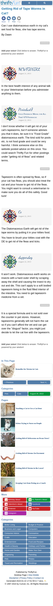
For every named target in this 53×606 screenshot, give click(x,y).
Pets (6, 394)
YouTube (34, 508)
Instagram (10, 513)
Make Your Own (35, 550)
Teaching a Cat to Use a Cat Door (29, 408)
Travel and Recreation (14, 563)
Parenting (32, 555)
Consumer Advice (12, 533)
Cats (19, 394)
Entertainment (10, 542)
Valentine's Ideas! (13, 504)
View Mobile (33, 575)
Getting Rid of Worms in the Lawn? (30, 468)
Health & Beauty (11, 546)
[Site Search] (44, 3)
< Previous (9, 382)
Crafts (7, 537)
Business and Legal (13, 529)
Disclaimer (13, 578)
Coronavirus (33, 533)
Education (33, 537)
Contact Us (39, 578)
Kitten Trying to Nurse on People (29, 423)
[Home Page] (10, 1)
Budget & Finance (36, 525)
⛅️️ (45, 581)
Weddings (33, 563)
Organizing (9, 555)
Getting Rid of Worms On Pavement (30, 453)
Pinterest (10, 508)
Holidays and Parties (37, 546)
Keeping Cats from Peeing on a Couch (31, 483)
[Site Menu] (29, 3)
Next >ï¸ (44, 382)
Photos (31, 559)
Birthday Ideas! (12, 499)
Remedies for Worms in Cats (27, 369)
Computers (33, 529)
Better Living (10, 525)
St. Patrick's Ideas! (38, 499)
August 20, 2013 (37, 394)
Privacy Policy (26, 578)
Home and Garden (12, 550)
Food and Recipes (36, 542)
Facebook (34, 504)
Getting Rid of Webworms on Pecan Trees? (32, 438)
